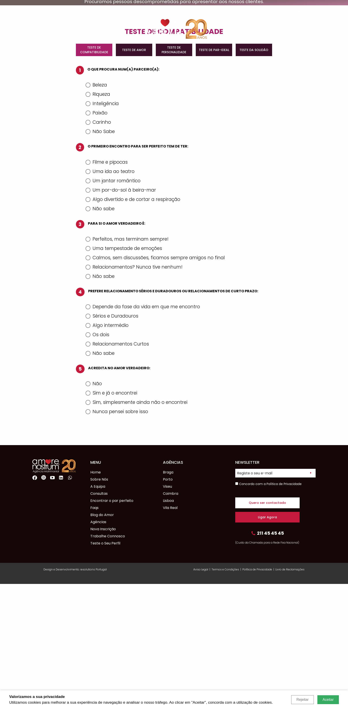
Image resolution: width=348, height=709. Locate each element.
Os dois (98, 459)
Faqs (192, 11)
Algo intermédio (108, 450)
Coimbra (170, 618)
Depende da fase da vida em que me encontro (143, 431)
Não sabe (101, 333)
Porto (168, 604)
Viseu (167, 611)
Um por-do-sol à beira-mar (121, 315)
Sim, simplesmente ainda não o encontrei (137, 527)
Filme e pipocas (107, 287)
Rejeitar (302, 699)
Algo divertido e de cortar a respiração (133, 324)
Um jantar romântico (113, 305)
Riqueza (98, 219)
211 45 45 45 (267, 659)
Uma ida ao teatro (110, 296)
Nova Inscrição (301, 11)
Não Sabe (101, 256)
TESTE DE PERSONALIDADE (174, 174)
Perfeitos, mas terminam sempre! (127, 364)
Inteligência (103, 228)
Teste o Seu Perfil (105, 668)
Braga (168, 597)
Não (94, 508)
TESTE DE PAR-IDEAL (214, 175)
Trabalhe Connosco (107, 661)
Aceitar (328, 699)
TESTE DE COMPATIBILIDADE (94, 174)
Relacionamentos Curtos (118, 469)
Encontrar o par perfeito (150, 11)
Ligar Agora (267, 642)
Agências (260, 11)
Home (95, 597)
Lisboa (168, 625)
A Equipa (71, 11)
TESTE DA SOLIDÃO (253, 175)
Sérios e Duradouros (112, 441)
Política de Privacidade (284, 609)
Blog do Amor (224, 11)
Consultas (103, 11)
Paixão (97, 238)
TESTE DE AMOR (134, 175)
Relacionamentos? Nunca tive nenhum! (134, 392)
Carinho (99, 247)
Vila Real (170, 632)
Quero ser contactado (267, 628)
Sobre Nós (38, 11)
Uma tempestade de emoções (124, 373)
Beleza (97, 210)
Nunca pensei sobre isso (117, 536)
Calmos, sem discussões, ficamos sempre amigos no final (156, 382)
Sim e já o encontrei (112, 518)
